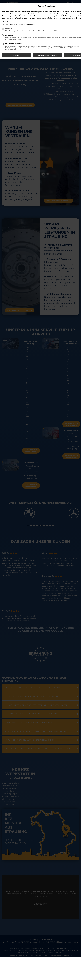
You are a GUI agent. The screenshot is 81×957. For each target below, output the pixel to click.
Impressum (5, 21)
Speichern (16, 55)
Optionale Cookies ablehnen (47, 55)
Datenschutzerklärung (65, 18)
